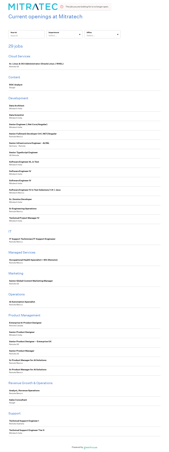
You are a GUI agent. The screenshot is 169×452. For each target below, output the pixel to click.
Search (14, 32)
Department (54, 32)
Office (89, 32)
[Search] (26, 36)
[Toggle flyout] (79, 34)
